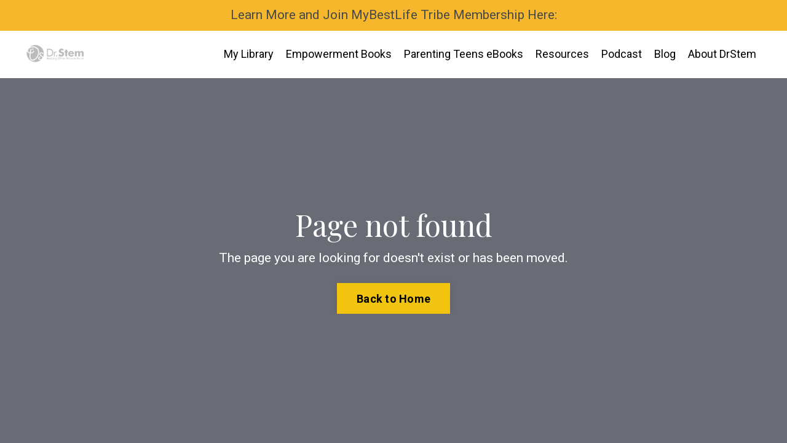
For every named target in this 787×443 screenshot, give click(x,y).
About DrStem (722, 53)
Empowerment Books (339, 53)
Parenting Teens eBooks (463, 53)
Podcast (621, 53)
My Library (249, 53)
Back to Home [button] (393, 298)
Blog (665, 53)
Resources (562, 53)
